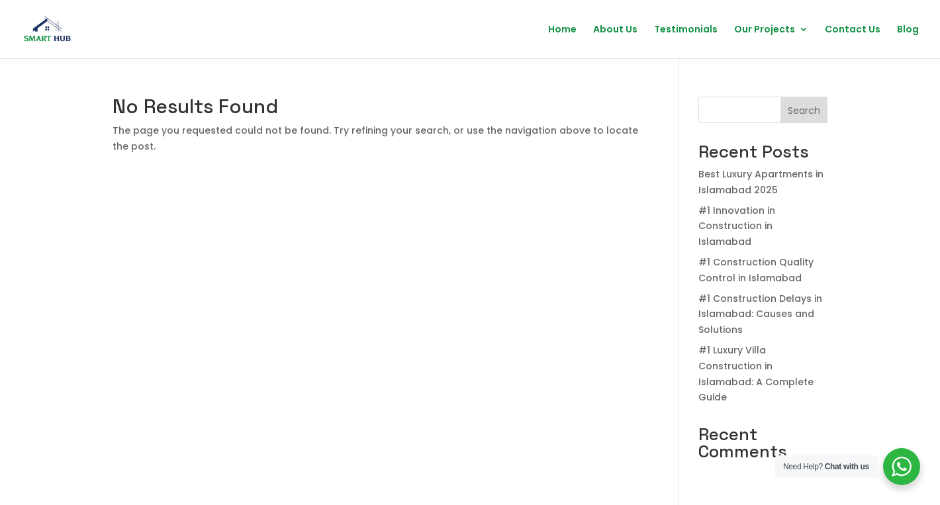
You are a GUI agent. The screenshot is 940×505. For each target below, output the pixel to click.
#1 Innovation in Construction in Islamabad (736, 226)
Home (562, 30)
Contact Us (852, 30)
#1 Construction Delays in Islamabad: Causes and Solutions (760, 314)
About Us (615, 30)
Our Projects (764, 30)
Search (804, 110)
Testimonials (686, 30)
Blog (908, 30)
